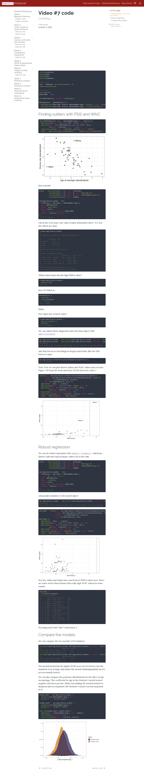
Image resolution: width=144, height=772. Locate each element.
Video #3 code (20, 32)
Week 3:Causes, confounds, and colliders (22, 40)
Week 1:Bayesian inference (22, 15)
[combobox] (140, 3)
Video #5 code (20, 44)
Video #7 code (20, 57)
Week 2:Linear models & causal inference (21, 27)
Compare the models (119, 20)
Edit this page (115, 24)
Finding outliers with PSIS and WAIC (120, 14)
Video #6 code (20, 47)
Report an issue (116, 26)
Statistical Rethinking (23, 11)
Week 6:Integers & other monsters (21, 70)
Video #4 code (20, 34)
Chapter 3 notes (20, 19)
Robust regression (118, 18)
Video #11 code (20, 75)
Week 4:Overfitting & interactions (19, 53)
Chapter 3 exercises (21, 21)
